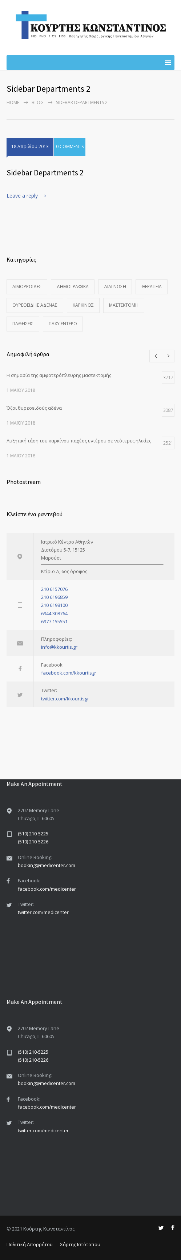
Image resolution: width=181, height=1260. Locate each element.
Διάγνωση (115, 286)
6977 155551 (54, 621)
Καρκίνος (83, 305)
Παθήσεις (22, 324)
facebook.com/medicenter (47, 889)
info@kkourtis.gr (59, 647)
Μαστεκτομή (123, 305)
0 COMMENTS (70, 146)
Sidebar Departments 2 (45, 172)
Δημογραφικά (73, 286)
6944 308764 (54, 613)
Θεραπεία (151, 286)
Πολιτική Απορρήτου (30, 1244)
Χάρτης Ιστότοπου (80, 1244)
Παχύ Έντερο (63, 324)
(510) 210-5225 (33, 833)
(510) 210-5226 (33, 841)
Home (13, 102)
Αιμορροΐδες (26, 286)
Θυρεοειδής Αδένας (34, 305)
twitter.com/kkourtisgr (65, 698)
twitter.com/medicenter (43, 912)
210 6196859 (54, 597)
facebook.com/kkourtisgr (68, 672)
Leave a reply (22, 195)
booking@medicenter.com (46, 865)
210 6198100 (54, 605)
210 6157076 (54, 589)
